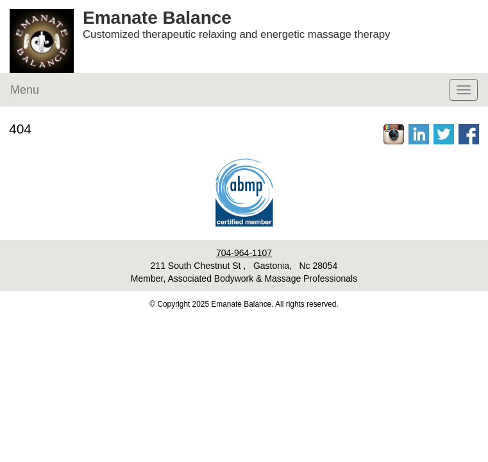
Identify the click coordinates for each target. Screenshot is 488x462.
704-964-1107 (244, 253)
